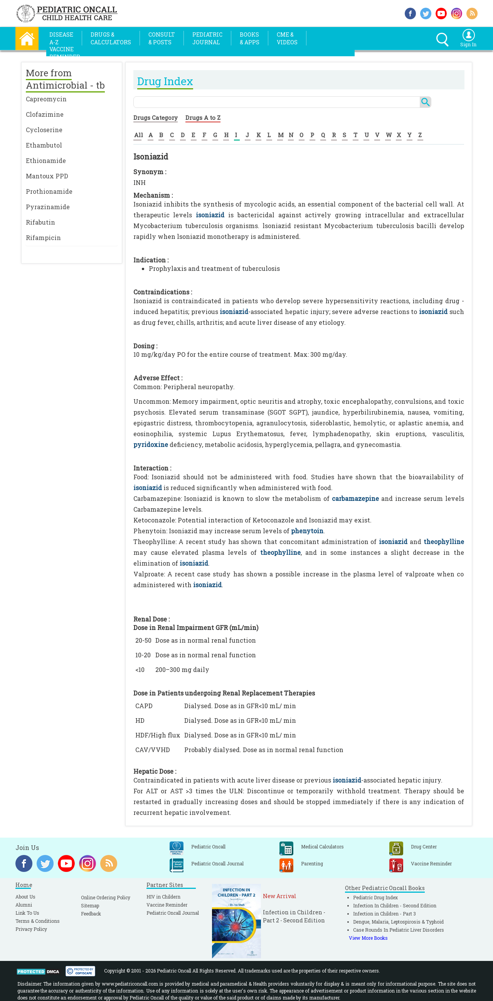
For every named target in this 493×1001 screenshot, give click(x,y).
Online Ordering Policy (105, 897)
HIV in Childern (163, 897)
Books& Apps (249, 38)
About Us (25, 897)
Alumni (23, 905)
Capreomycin (46, 99)
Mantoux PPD (47, 176)
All (138, 135)
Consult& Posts (161, 38)
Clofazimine (45, 114)
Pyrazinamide (48, 207)
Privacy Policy (31, 929)
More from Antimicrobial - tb (65, 79)
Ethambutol (44, 145)
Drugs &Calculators (111, 38)
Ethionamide (46, 160)
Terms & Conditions (37, 921)
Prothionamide (49, 191)
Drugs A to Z (202, 117)
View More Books (368, 938)
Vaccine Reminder (166, 905)
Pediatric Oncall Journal (172, 913)
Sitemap (90, 905)
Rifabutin (40, 222)
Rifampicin (43, 237)
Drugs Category (155, 117)
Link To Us (27, 913)
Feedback (91, 913)
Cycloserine (44, 130)
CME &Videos (287, 38)
